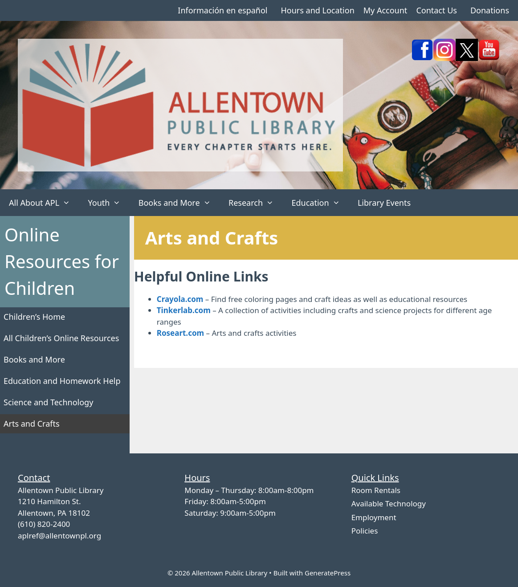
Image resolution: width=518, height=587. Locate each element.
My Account (385, 10)
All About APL (44, 202)
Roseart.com (180, 333)
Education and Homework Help (62, 380)
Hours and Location (317, 10)
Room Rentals (375, 490)
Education (320, 202)
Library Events (384, 202)
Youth (108, 202)
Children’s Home (34, 316)
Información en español (222, 10)
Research (255, 202)
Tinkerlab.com (184, 310)
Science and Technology (48, 402)
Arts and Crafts (32, 423)
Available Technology (388, 503)
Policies (364, 531)
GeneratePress (328, 572)
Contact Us (436, 10)
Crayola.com (180, 299)
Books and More (179, 202)
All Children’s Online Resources (61, 338)
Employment (373, 517)
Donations (489, 10)
